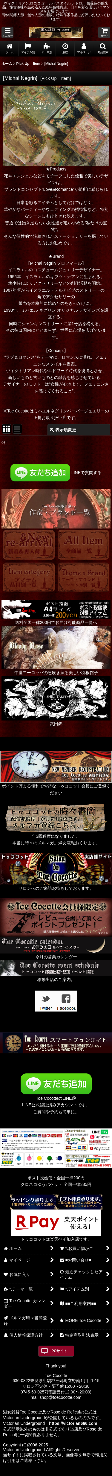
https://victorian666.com (73, 1423)
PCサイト (59, 1351)
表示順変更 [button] (63, 429)
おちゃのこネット (46, 1472)
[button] (7, 32)
